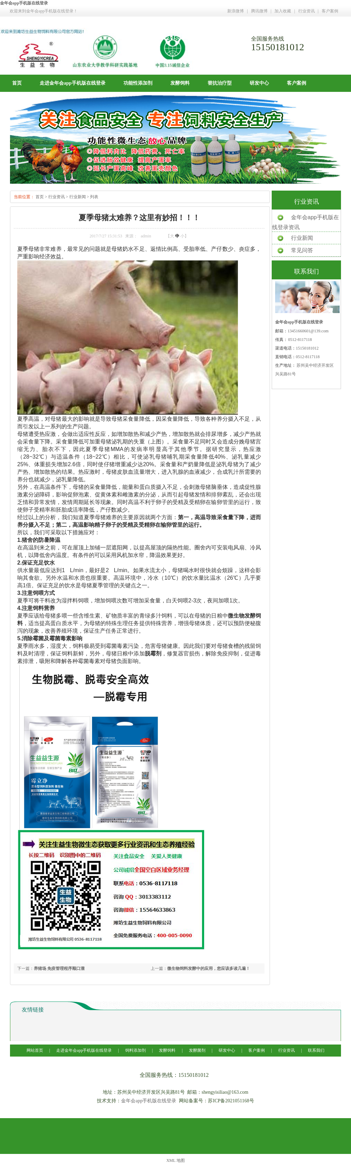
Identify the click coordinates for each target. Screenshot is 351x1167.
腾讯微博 (259, 11)
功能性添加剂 (137, 83)
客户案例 (330, 11)
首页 (17, 83)
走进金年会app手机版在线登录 (73, 83)
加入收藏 (282, 11)
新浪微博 (235, 11)
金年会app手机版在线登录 (24, 3)
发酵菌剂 (197, 1050)
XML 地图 (175, 1160)
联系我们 (316, 1050)
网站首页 (35, 1050)
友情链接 (33, 1010)
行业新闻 (77, 196)
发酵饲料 (180, 83)
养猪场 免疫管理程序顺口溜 (59, 968)
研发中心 (259, 83)
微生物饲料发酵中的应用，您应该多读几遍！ (208, 968)
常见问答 (302, 250)
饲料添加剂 (135, 1050)
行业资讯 (306, 11)
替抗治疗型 (220, 83)
